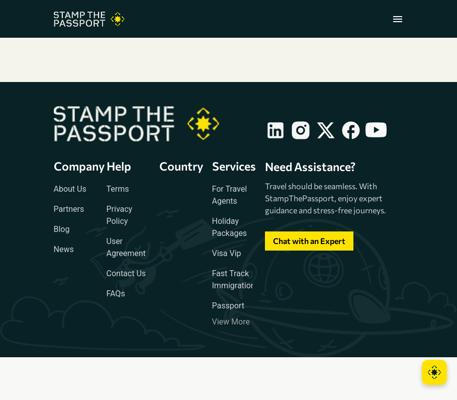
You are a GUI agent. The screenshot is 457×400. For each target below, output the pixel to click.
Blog (62, 229)
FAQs (116, 293)
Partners (69, 209)
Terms (118, 189)
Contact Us (126, 273)
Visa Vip (226, 253)
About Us (70, 189)
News (64, 249)
